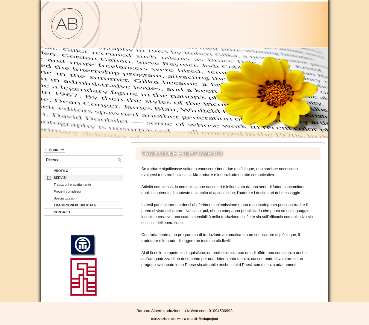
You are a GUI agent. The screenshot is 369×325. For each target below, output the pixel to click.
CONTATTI (62, 212)
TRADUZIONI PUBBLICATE (75, 205)
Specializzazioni (65, 198)
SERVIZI (60, 177)
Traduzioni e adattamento (72, 184)
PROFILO (61, 171)
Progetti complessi (67, 191)
